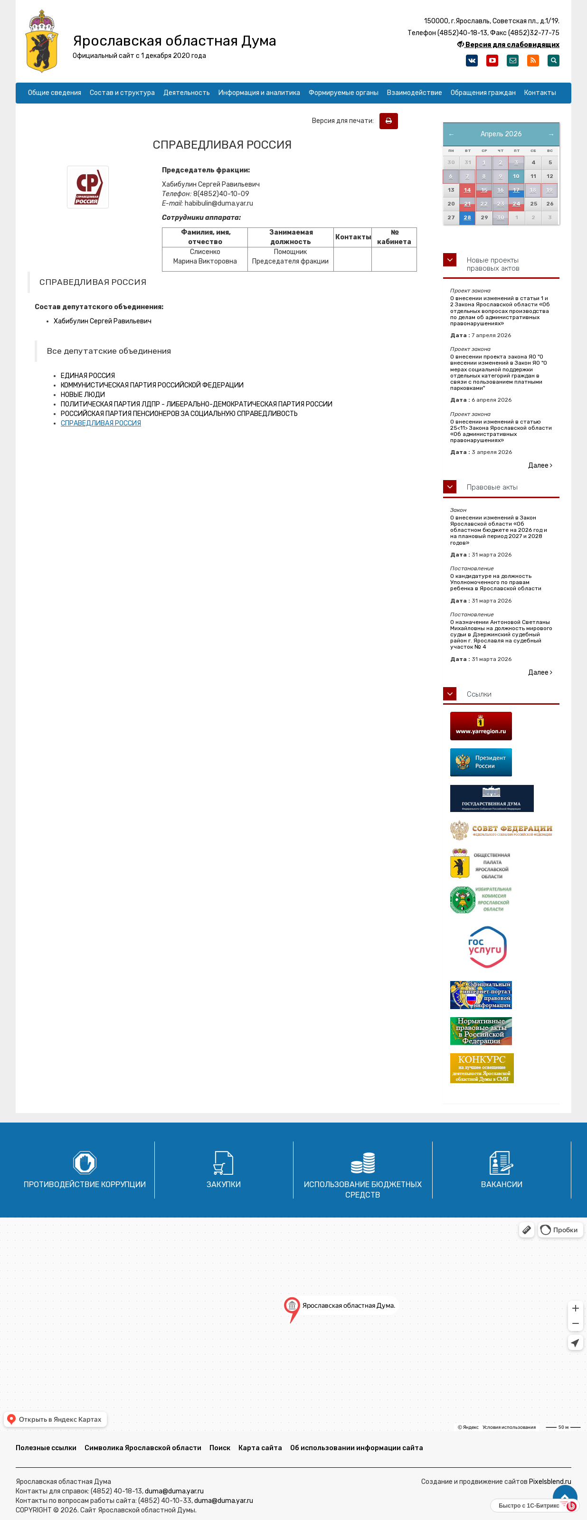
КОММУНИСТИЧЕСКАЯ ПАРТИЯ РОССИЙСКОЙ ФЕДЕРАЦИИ (152, 385)
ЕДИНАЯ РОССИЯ (88, 376)
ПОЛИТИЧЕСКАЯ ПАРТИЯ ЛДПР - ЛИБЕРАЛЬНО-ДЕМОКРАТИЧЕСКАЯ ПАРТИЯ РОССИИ (196, 404)
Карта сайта (260, 1448)
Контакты (540, 93)
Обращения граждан (483, 93)
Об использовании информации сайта (356, 1448)
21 (467, 204)
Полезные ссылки (46, 1448)
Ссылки (479, 694)
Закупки (224, 1184)
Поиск (219, 1448)
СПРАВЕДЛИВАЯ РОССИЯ (101, 423)
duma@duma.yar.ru (174, 1491)
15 (484, 190)
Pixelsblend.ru (550, 1482)
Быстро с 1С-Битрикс (529, 1505)
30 (500, 218)
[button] (565, 1498)
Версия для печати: (345, 121)
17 (516, 190)
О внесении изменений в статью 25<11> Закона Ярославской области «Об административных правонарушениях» (501, 431)
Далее (540, 466)
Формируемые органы (344, 93)
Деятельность (186, 93)
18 (533, 190)
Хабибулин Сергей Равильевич (102, 321)
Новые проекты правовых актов (493, 264)
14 (467, 190)
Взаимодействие (414, 93)
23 (500, 204)
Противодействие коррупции (85, 1184)
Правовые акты (492, 487)
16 (500, 190)
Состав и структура (122, 93)
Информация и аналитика (259, 93)
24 (516, 204)
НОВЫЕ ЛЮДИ (83, 395)
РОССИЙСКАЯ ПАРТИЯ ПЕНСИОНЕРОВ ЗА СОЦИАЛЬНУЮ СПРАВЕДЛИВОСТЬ (179, 414)
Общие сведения (54, 93)
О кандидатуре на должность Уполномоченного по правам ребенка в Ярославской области (495, 582)
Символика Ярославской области (143, 1448)
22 (484, 204)
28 (467, 218)
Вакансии (501, 1184)
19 (549, 190)
